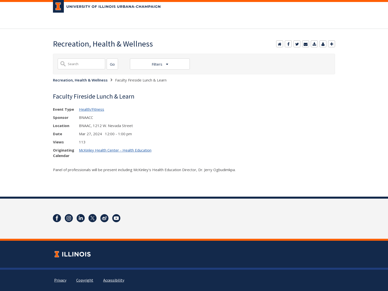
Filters (157, 64)
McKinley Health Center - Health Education (115, 150)
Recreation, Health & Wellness (80, 80)
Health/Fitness (91, 109)
